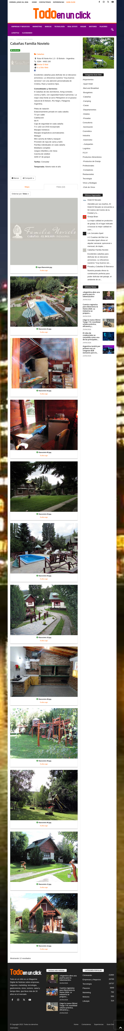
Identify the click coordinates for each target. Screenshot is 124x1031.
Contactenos (45, 2)
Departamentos (89, 110)
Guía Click (70, 2)
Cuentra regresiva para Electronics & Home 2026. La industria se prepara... (90, 308)
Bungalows (88, 92)
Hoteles (86, 114)
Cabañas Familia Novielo (98, 250)
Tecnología (59, 26)
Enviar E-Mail (42, 64)
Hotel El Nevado (94, 200)
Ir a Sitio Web (42, 67)
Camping (87, 101)
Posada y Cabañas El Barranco (101, 266)
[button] (112, 30)
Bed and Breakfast (91, 88)
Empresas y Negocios (21, 26)
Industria (86, 135)
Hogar (83, 26)
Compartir (28, 178)
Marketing (37, 26)
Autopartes (88, 144)
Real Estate (72, 26)
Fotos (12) (61, 187)
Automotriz (87, 140)
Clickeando (27, 33)
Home (34, 2)
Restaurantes (88, 174)
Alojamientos (88, 79)
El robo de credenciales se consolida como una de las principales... (91, 336)
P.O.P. (85, 153)
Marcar (15, 178)
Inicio (12, 39)
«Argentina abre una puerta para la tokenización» (91, 294)
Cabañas (39, 54)
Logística (86, 148)
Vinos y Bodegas (90, 183)
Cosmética (87, 131)
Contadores (88, 170)
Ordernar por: (20, 194)
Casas (86, 105)
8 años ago (44, 270)
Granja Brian (93, 216)
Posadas (87, 118)
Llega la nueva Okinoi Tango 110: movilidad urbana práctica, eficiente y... (92, 323)
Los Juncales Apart (95, 233)
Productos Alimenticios (92, 157)
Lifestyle (15, 33)
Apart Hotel (88, 84)
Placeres (103, 26)
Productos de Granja (92, 161)
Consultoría (87, 123)
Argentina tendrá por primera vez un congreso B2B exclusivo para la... (91, 349)
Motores (93, 26)
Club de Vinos (89, 187)
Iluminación (88, 127)
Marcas (48, 26)
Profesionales (88, 166)
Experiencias (58, 2)
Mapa (27, 187)
